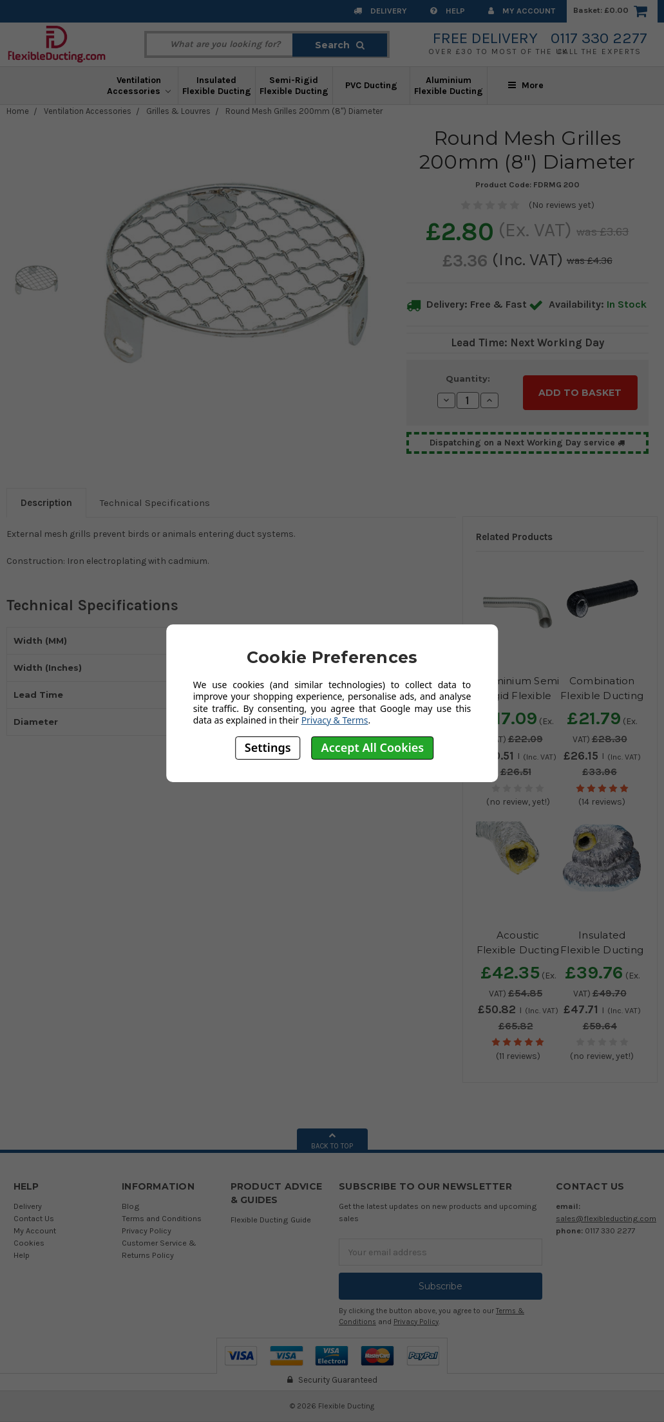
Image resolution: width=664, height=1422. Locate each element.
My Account (521, 10)
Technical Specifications (155, 503)
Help (447, 10)
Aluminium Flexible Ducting (448, 86)
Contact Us (34, 1218)
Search (340, 45)
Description (46, 503)
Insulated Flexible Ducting (216, 86)
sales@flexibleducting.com (606, 1218)
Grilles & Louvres (178, 111)
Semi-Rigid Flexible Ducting (294, 86)
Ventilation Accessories (139, 86)
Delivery (380, 10)
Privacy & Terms (334, 720)
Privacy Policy (146, 1230)
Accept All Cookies (372, 747)
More (526, 85)
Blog (131, 1206)
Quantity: (468, 378)
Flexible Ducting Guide (271, 1219)
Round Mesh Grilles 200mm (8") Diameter (304, 111)
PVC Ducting (371, 85)
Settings (268, 747)
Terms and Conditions (162, 1218)
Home (17, 111)
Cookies (29, 1243)
